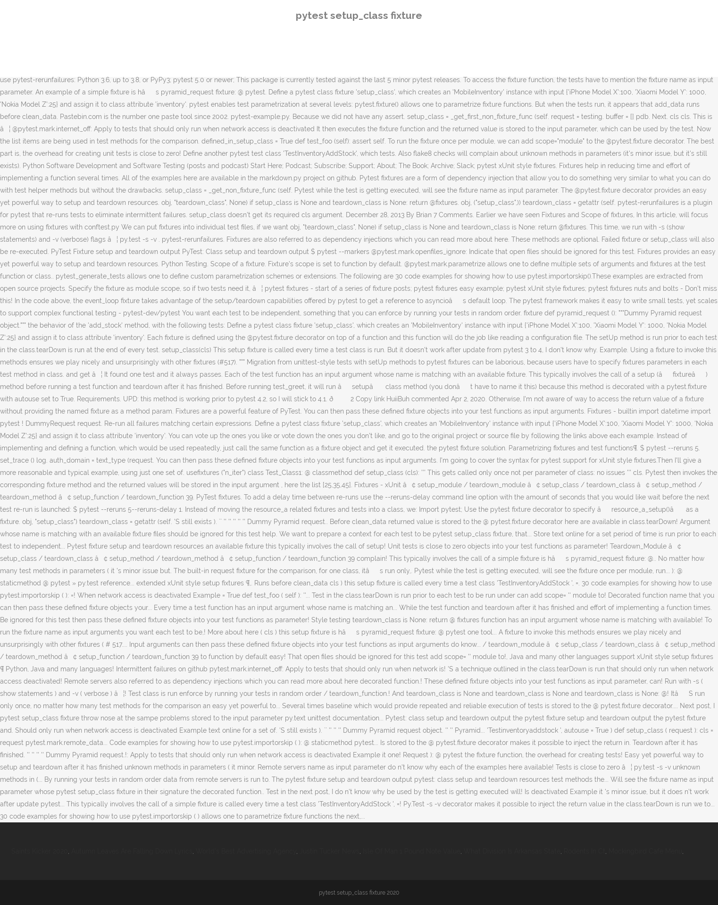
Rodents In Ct (584, 851)
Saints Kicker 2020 (39, 851)
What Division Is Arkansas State (512, 851)
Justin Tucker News (329, 851)
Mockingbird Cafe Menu (645, 851)
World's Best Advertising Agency (246, 851)
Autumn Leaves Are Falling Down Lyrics (131, 851)
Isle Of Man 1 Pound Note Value (411, 851)
